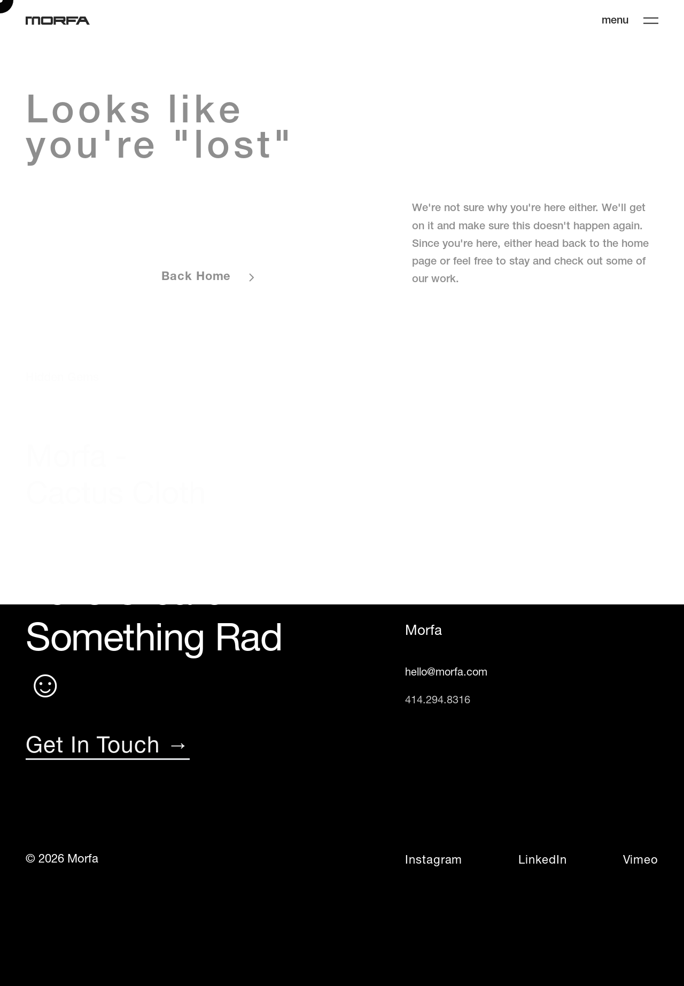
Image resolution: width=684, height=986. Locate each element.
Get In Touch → (108, 747)
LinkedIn (542, 861)
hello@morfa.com (446, 672)
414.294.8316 (437, 700)
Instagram (433, 861)
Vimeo (640, 861)
